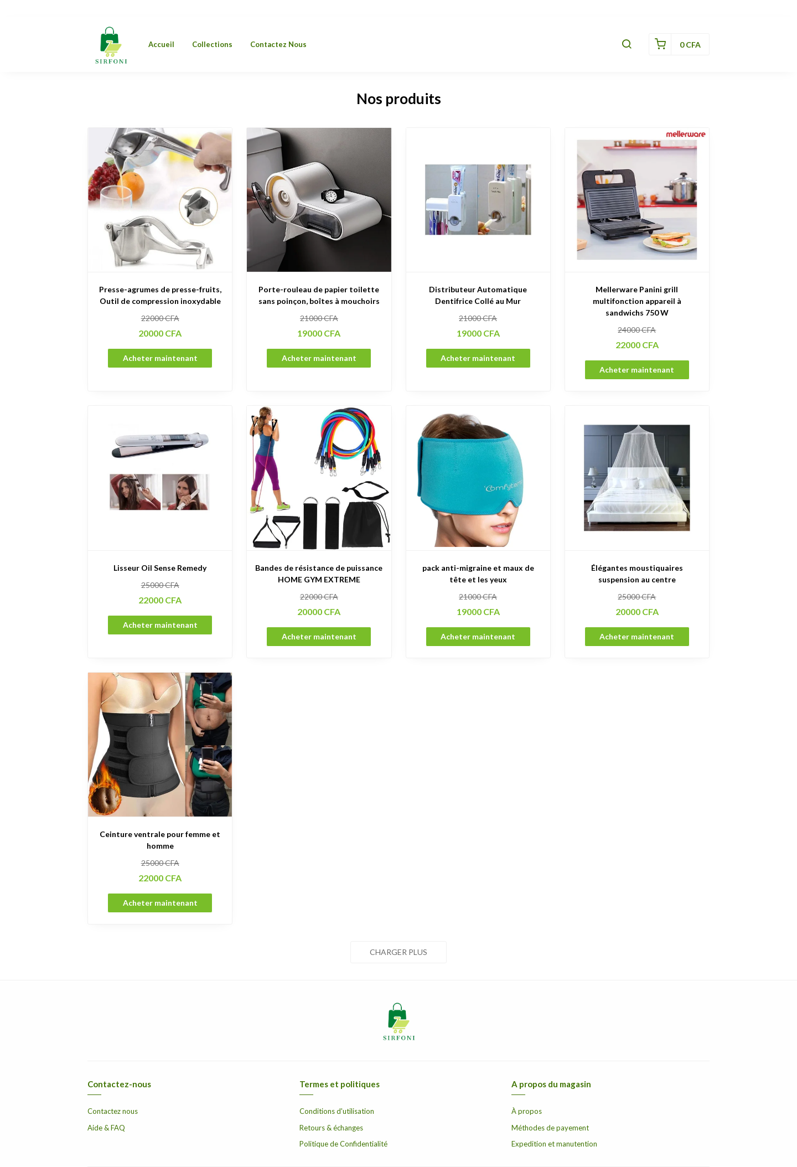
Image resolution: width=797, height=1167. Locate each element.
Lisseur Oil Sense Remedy (159, 567)
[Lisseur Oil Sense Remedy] (160, 478)
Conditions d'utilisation (336, 1111)
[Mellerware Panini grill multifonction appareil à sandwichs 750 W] (637, 200)
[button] (626, 44)
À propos (526, 1111)
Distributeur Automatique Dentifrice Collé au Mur (478, 295)
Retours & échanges (331, 1127)
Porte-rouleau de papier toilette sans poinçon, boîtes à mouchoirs (319, 295)
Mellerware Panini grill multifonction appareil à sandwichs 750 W (637, 301)
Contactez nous (278, 44)
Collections (212, 44)
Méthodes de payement (550, 1127)
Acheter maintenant (160, 358)
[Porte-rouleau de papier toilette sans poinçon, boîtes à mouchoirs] (319, 200)
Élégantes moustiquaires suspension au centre (637, 573)
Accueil (161, 44)
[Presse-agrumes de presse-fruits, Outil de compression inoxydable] (160, 200)
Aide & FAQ (106, 1127)
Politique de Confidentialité (343, 1143)
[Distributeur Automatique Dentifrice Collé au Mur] (478, 200)
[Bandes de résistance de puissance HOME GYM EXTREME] (319, 478)
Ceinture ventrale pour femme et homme (160, 839)
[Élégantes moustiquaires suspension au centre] (637, 478)
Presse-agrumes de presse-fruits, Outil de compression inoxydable (160, 295)
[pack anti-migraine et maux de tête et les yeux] (478, 478)
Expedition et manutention (554, 1143)
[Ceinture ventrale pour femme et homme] (160, 745)
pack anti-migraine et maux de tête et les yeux (478, 573)
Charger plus (398, 952)
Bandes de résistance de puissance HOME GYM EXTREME (318, 573)
